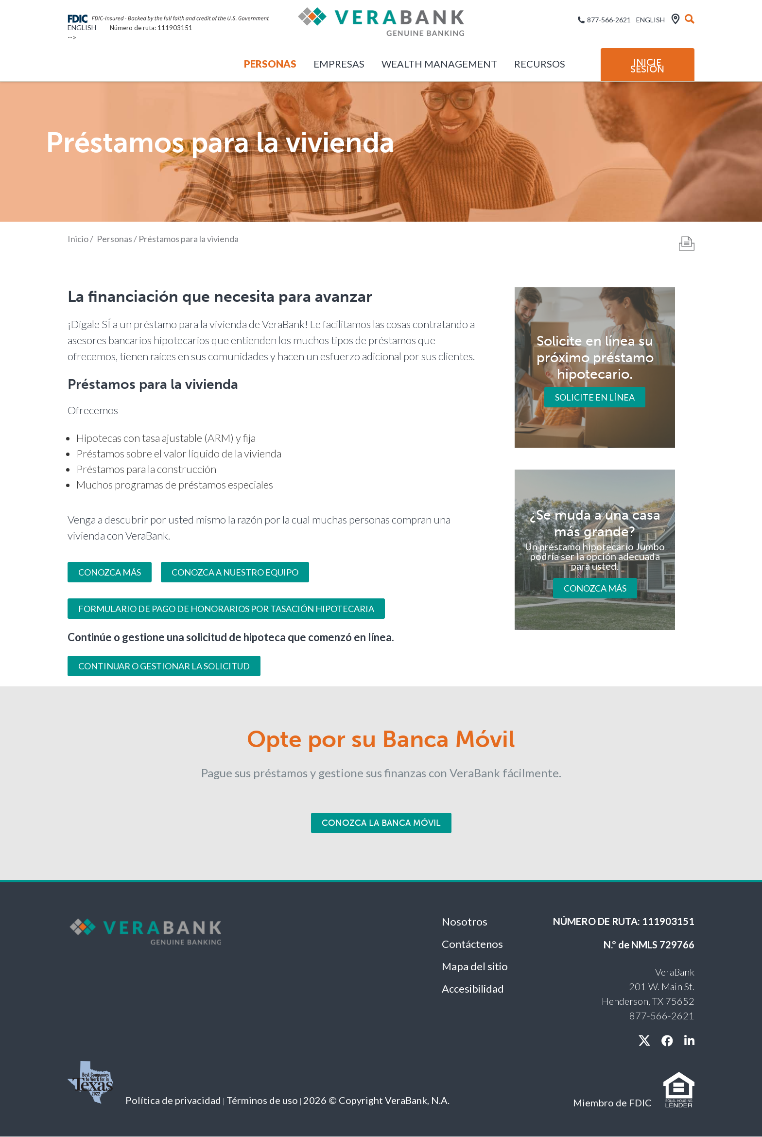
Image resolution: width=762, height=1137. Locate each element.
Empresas (338, 64)
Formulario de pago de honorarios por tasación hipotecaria (226, 608)
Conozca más (595, 587)
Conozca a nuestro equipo (235, 572)
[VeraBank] (381, 26)
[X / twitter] (644, 1040)
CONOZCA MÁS (109, 572)
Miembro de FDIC (612, 1102)
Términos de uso (262, 1100)
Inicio (78, 238)
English (82, 27)
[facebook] (667, 1040)
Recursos (539, 64)
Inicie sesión (647, 65)
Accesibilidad (473, 988)
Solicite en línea (595, 397)
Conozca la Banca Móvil (381, 823)
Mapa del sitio (475, 966)
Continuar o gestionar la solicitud (164, 666)
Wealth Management (439, 64)
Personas (270, 64)
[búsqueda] (689, 20)
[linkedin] (689, 1040)
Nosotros (464, 921)
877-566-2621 (609, 20)
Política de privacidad (173, 1100)
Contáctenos (472, 943)
